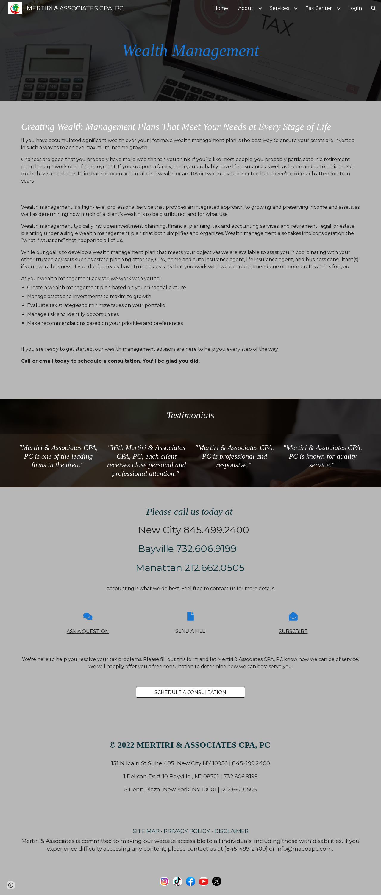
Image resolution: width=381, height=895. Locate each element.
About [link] (245, 8)
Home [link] (220, 8)
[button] (374, 8)
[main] (190, 50)
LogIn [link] (355, 8)
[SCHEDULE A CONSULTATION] (190, 692)
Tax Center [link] (318, 8)
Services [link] (279, 8)
